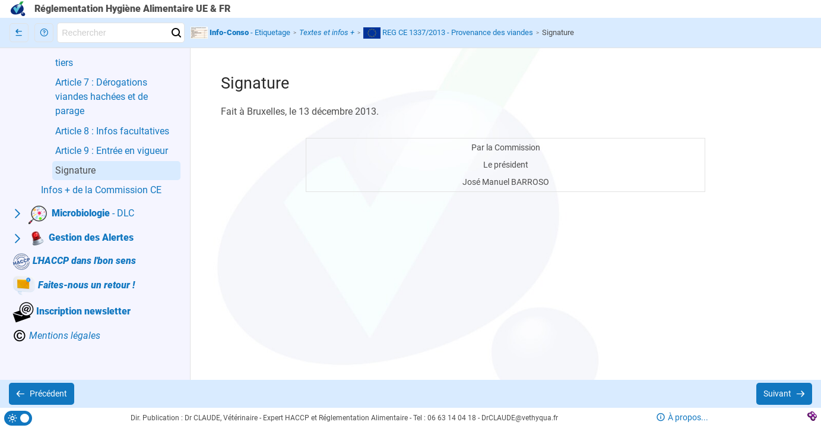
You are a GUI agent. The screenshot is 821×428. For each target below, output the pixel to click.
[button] (43, 32)
